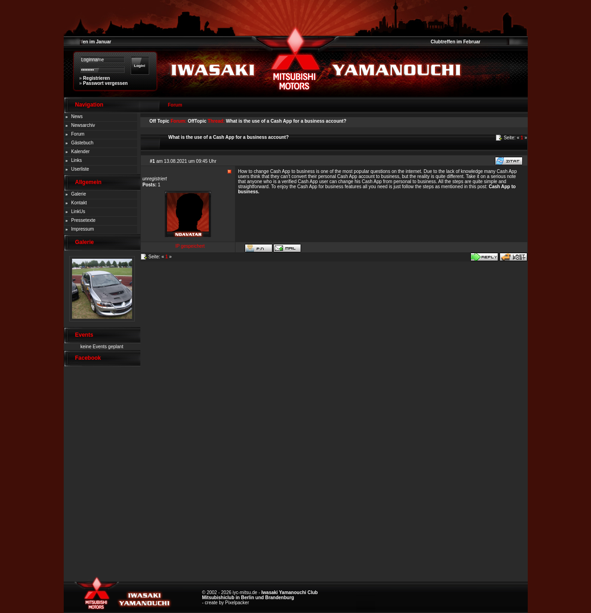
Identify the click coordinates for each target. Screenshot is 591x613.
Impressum (82, 229)
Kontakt (79, 202)
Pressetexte (83, 220)
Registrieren (96, 78)
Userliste (80, 169)
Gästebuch (82, 142)
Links (76, 160)
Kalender (80, 151)
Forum (77, 134)
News (77, 116)
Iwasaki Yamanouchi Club (289, 592)
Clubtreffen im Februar (456, 41)
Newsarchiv (83, 125)
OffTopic (197, 121)
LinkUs (78, 211)
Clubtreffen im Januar (87, 41)
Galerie (78, 193)
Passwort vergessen (105, 83)
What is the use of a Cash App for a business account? (286, 121)
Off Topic (159, 121)
